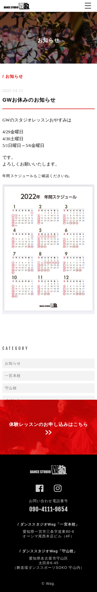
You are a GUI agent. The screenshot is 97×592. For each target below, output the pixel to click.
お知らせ (12, 377)
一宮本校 (12, 389)
